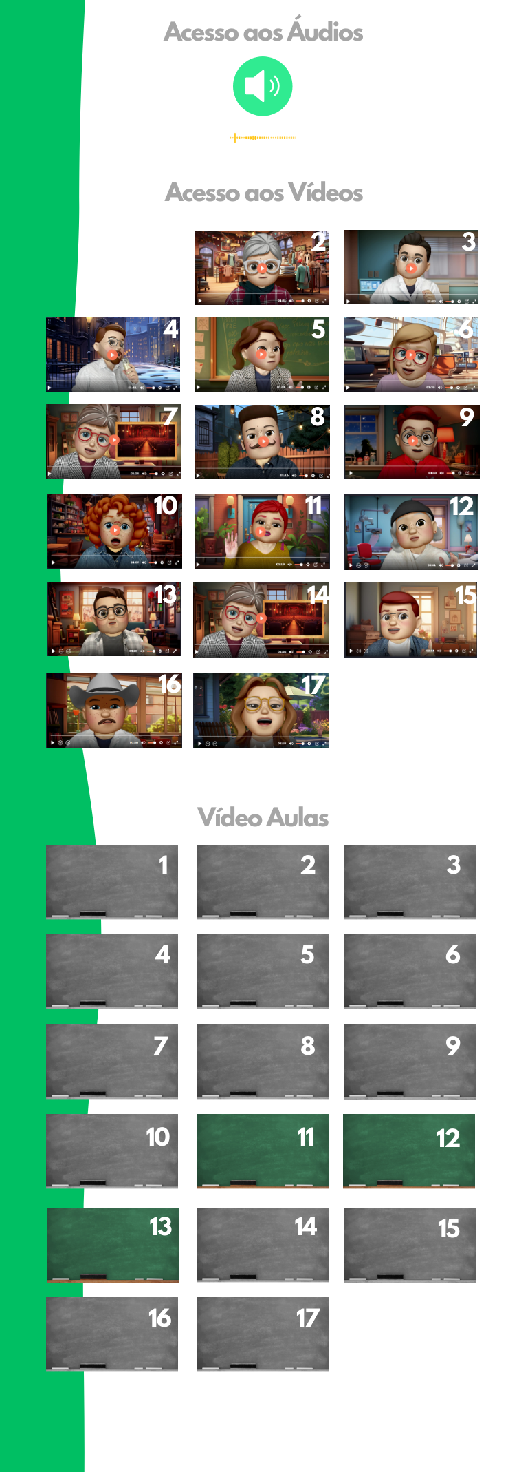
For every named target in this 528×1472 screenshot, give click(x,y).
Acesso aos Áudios (263, 34)
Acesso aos (226, 194)
